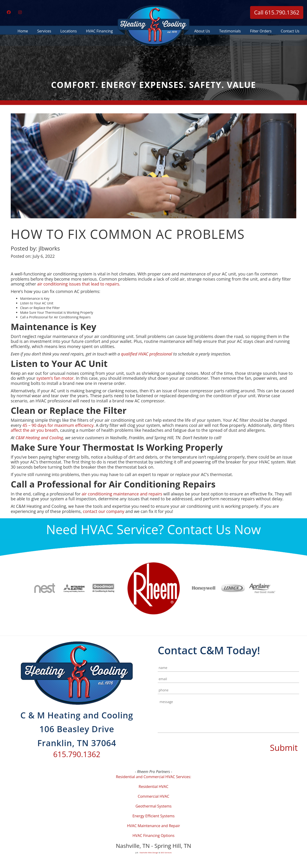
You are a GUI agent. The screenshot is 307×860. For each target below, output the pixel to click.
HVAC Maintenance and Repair (153, 825)
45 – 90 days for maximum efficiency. (58, 425)
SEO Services (165, 852)
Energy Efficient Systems (154, 815)
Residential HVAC (153, 786)
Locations (68, 30)
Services (44, 30)
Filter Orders (261, 30)
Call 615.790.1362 (276, 12)
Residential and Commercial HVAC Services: (153, 776)
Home (22, 30)
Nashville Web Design (149, 852)
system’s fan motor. (55, 378)
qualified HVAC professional (147, 354)
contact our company (103, 511)
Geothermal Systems (154, 806)
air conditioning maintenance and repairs (122, 494)
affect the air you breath (34, 430)
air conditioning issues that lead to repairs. (79, 284)
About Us (202, 30)
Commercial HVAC (153, 796)
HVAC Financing (99, 30)
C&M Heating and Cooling (39, 437)
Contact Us (290, 30)
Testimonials (230, 30)
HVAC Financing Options (153, 835)
